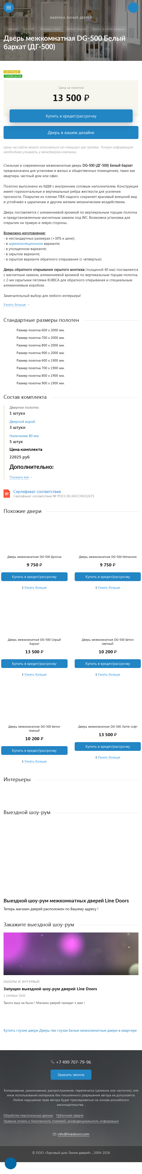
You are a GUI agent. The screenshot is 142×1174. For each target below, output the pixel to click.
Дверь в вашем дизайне (71, 132)
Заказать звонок (71, 1074)
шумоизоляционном (26, 243)
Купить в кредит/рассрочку (71, 116)
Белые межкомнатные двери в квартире (103, 1030)
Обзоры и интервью (22, 981)
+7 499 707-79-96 (73, 1062)
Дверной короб (22, 421)
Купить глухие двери (21, 1030)
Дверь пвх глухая (53, 1030)
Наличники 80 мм (24, 435)
